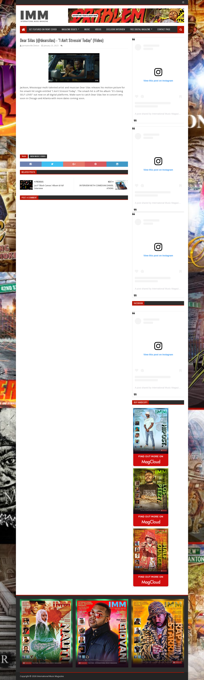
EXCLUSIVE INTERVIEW (115, 29)
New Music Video (37, 156)
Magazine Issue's (69, 29)
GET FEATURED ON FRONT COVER (43, 29)
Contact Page (163, 29)
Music (87, 29)
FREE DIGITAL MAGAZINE (140, 29)
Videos (98, 29)
